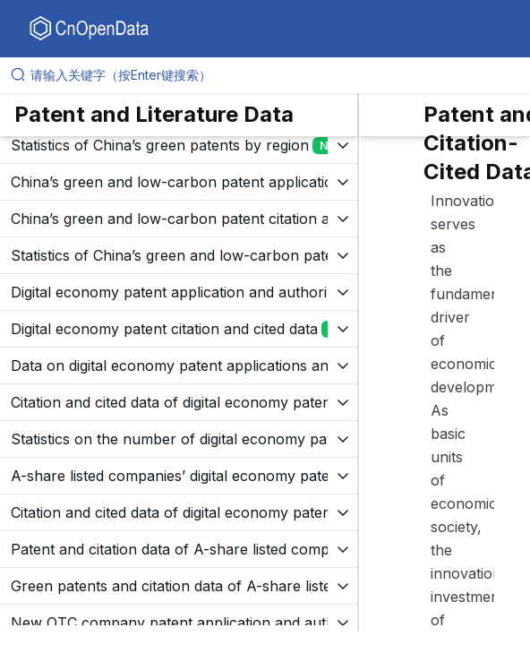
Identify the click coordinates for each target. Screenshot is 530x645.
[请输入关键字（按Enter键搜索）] (272, 75)
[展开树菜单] (178, 145)
